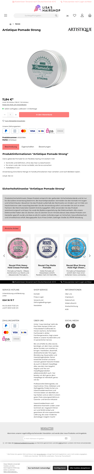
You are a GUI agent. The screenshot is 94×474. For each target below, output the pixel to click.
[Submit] (66, 438)
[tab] (10, 147)
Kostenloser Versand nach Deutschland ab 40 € (35, 2)
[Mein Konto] (82, 15)
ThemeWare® (66, 456)
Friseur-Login (39, 297)
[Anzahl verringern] (4, 114)
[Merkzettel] (74, 15)
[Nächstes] (89, 256)
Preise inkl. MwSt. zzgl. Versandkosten (14, 105)
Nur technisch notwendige (39, 468)
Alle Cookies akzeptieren (80, 468)
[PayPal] (6, 131)
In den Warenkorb (44, 115)
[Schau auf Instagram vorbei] (73, 326)
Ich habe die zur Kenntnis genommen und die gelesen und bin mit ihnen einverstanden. (48, 443)
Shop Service (41, 290)
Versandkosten (41, 454)
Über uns (68, 294)
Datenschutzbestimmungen (24, 443)
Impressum (69, 297)
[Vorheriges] (4, 256)
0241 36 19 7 (8, 300)
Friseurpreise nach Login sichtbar (77, 2)
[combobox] (34, 15)
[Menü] (5, 15)
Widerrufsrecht (70, 303)
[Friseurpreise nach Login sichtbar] (67, 15)
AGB (66, 309)
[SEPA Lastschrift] (41, 131)
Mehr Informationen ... (11, 472)
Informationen (73, 290)
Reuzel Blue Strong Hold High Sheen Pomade (75, 266)
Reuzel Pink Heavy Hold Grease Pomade (18, 266)
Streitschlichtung (71, 306)
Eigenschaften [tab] (28, 147)
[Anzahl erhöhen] (16, 114)
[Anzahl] (10, 114)
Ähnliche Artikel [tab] (11, 228)
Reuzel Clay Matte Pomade (47, 266)
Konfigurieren (60, 468)
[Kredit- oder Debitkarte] (28, 131)
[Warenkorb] (89, 15)
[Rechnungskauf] (15, 131)
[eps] (50, 131)
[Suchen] (56, 15)
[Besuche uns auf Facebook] (67, 326)
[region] (47, 68)
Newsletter (38, 305)
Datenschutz (70, 300)
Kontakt (37, 294)
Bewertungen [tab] (45, 147)
